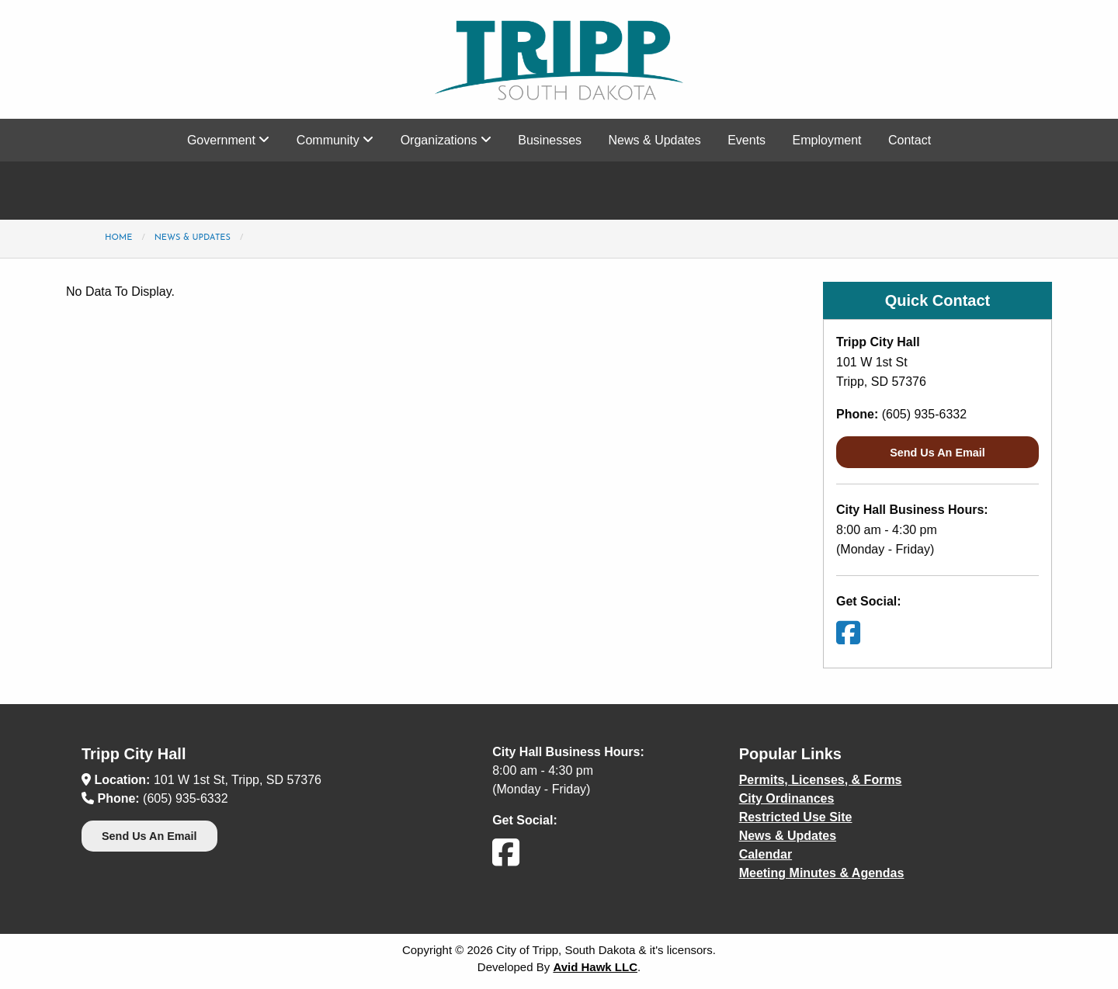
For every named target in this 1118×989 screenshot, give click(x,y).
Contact (909, 140)
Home (118, 238)
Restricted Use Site (795, 817)
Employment (827, 140)
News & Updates (655, 140)
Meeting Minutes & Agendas (821, 873)
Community (335, 140)
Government (228, 140)
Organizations (446, 140)
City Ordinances (787, 798)
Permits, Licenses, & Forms (820, 779)
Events (746, 140)
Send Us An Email (937, 452)
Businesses (550, 140)
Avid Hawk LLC (595, 966)
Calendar (765, 854)
